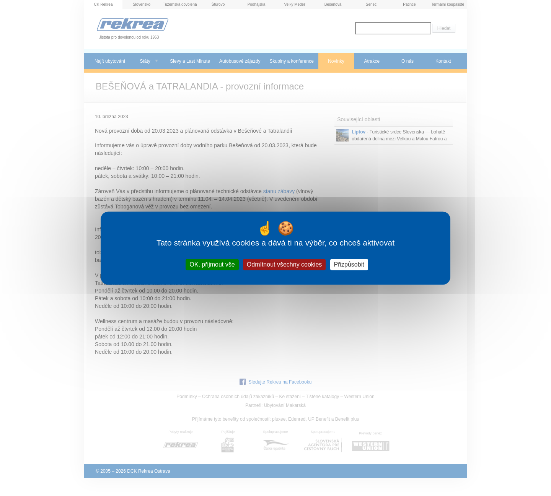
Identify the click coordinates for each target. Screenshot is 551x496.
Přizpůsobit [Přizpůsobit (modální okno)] (349, 264)
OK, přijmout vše (212, 264)
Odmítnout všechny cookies (284, 264)
